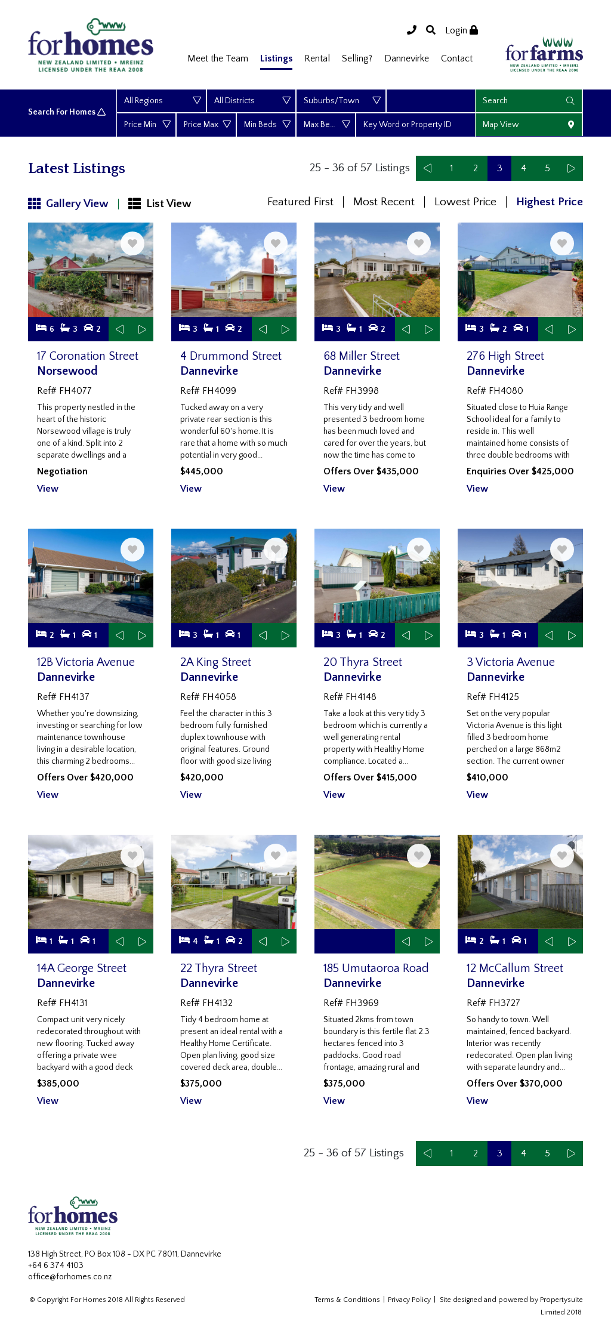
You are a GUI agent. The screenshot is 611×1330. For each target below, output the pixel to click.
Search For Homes (67, 112)
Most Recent (384, 202)
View (47, 488)
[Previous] (428, 168)
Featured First (300, 202)
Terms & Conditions (347, 1300)
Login (461, 30)
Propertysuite (561, 1300)
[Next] (571, 168)
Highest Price (549, 202)
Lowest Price (465, 202)
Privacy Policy (409, 1300)
